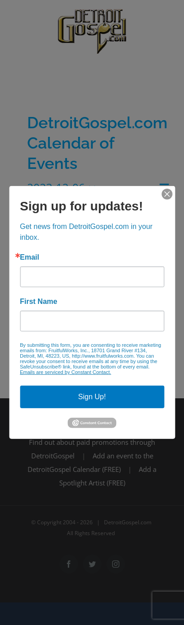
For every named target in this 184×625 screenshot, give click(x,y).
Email (29, 257)
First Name (38, 301)
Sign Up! (92, 397)
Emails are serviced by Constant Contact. (65, 372)
